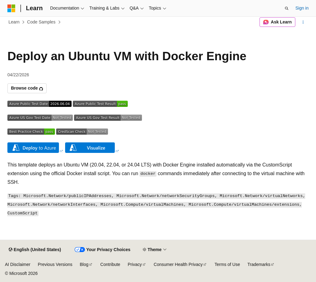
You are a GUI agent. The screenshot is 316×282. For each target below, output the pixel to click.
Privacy (135, 264)
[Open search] (287, 8)
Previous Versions (55, 264)
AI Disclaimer (17, 264)
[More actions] (303, 22)
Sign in (302, 8)
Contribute (110, 264)
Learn (14, 21)
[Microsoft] (11, 8)
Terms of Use (227, 264)
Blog (84, 264)
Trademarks (258, 264)
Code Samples (41, 21)
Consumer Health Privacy (178, 264)
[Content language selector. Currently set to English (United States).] (34, 250)
